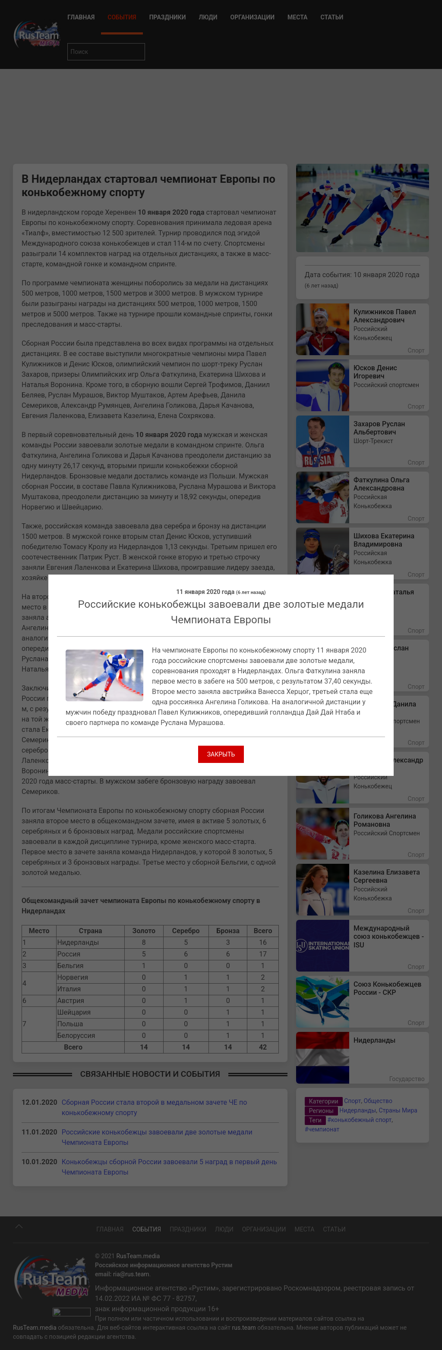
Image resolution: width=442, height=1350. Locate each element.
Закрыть (221, 754)
